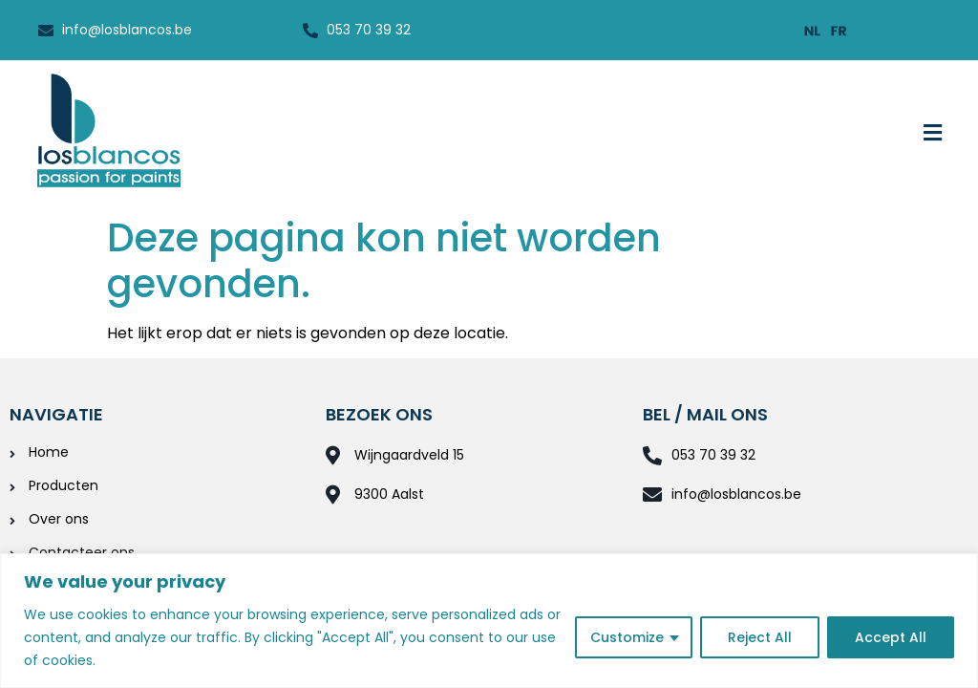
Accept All (890, 637)
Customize (627, 637)
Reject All (760, 637)
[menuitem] (812, 30)
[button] (933, 134)
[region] (489, 620)
